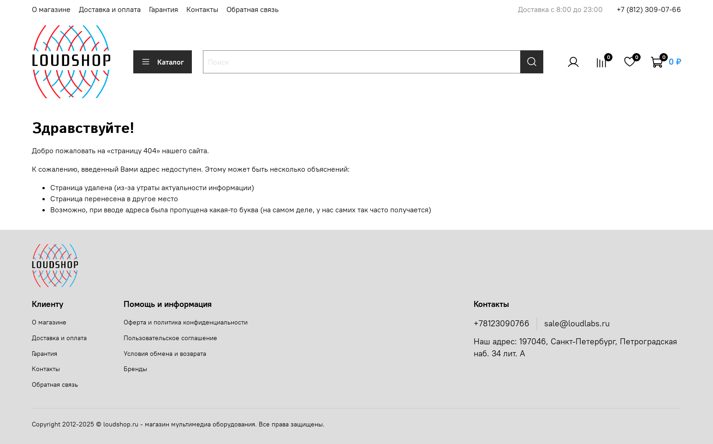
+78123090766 (501, 323)
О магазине (51, 9)
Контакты (202, 9)
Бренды (135, 369)
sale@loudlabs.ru (577, 323)
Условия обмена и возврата (165, 353)
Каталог (162, 61)
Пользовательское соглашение (170, 338)
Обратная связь (252, 9)
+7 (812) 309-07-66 (649, 9)
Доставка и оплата (110, 9)
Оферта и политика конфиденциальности (186, 322)
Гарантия (163, 9)
